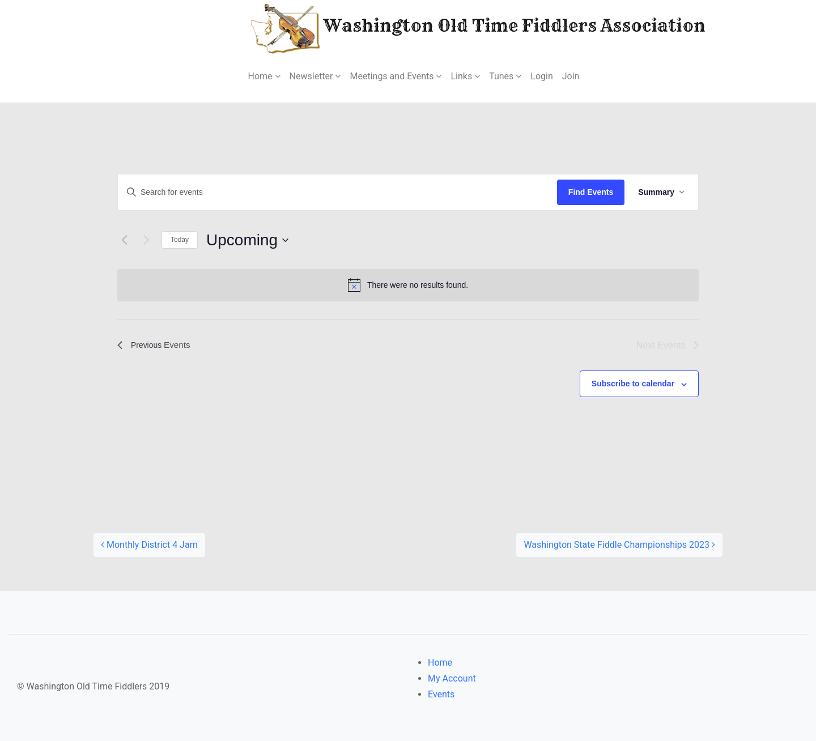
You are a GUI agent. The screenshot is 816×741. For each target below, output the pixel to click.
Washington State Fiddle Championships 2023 (619, 544)
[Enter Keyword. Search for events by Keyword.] (337, 192)
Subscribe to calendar (633, 383)
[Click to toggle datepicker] (247, 240)
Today (180, 240)
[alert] (408, 285)
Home (440, 662)
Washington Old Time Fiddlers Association (444, 27)
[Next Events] (146, 240)
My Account (452, 678)
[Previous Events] (124, 240)
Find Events (590, 192)
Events (441, 694)
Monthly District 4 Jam (149, 544)
